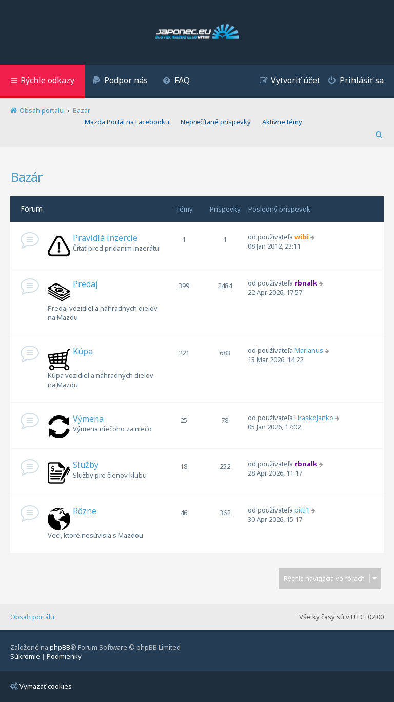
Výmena (88, 418)
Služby (85, 464)
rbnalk (305, 283)
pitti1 (301, 510)
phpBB (60, 647)
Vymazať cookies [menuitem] (41, 686)
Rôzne (84, 511)
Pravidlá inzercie (105, 237)
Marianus (308, 350)
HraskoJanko (313, 417)
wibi (301, 236)
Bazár (26, 176)
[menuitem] (120, 81)
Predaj (85, 284)
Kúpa (83, 351)
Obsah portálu (32, 616)
